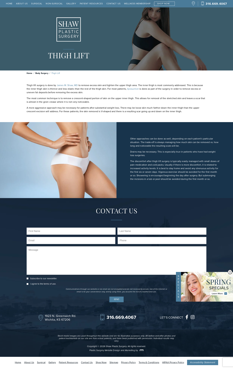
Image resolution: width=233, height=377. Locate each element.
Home (9, 4)
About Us (22, 4)
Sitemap (114, 362)
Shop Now (163, 3)
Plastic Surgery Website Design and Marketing (112, 350)
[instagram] (193, 318)
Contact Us (113, 4)
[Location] (193, 5)
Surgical (36, 4)
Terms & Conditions (149, 362)
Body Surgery (41, 73)
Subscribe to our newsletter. (43, 278)
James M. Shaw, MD (67, 85)
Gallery (71, 4)
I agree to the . (43, 283)
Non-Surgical (54, 4)
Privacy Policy (128, 362)
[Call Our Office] (214, 3)
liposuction (133, 89)
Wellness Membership (137, 4)
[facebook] (186, 318)
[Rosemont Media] (141, 350)
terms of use (50, 283)
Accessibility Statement (202, 362)
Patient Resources (91, 4)
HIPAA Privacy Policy (173, 362)
